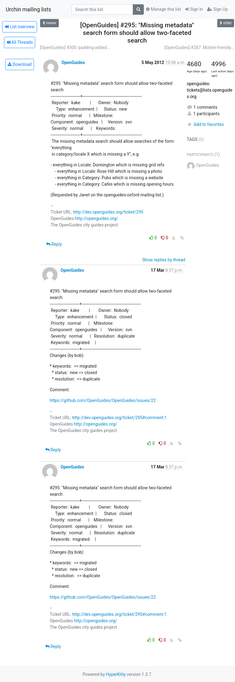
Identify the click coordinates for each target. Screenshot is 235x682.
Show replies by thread (163, 259)
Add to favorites (205, 124)
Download (20, 64)
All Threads (19, 42)
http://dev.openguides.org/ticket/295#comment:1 (119, 417)
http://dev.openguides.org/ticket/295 (108, 212)
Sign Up (217, 9)
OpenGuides (73, 62)
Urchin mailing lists (28, 9)
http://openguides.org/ (96, 218)
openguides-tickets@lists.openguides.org (210, 90)
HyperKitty (116, 674)
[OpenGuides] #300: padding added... (75, 47)
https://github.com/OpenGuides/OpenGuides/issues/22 (103, 400)
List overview (20, 26)
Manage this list (163, 9)
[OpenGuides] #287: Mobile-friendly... (199, 47)
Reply (54, 244)
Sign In (194, 9)
